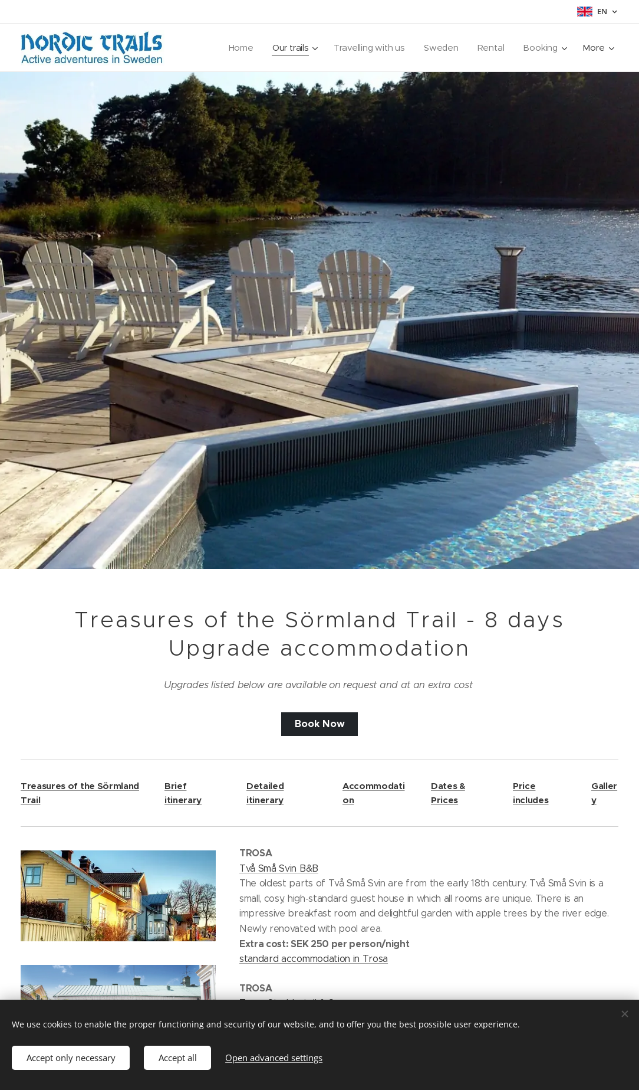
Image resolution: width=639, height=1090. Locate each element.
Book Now (320, 724)
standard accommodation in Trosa (313, 958)
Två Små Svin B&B (278, 867)
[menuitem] (238, 48)
